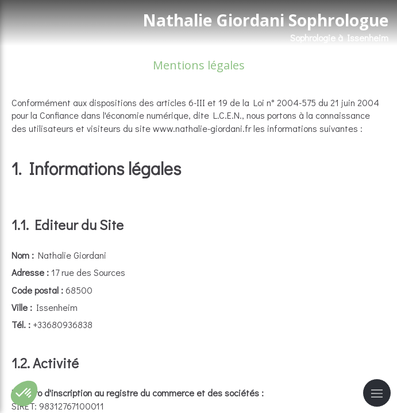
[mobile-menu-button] (377, 393)
